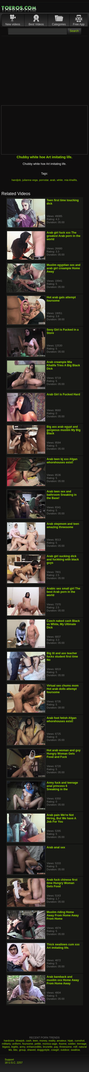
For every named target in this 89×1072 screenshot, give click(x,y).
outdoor (65, 1049)
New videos (12, 24)
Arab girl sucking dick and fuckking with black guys (63, 559)
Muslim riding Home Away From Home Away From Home (63, 915)
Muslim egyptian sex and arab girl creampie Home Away (63, 268)
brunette (47, 1046)
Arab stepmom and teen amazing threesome (63, 525)
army (22, 1046)
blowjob (20, 1040)
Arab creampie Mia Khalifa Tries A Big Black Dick (63, 365)
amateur (61, 1040)
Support (9, 1059)
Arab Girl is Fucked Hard (63, 394)
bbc (15, 1049)
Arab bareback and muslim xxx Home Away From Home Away (63, 980)
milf (75, 1046)
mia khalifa (70, 180)
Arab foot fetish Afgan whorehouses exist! (62, 719)
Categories (59, 24)
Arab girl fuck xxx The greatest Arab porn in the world (63, 236)
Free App (78, 24)
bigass (6, 1046)
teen (35, 1040)
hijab (70, 1040)
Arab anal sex (56, 847)
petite (38, 1043)
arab (52, 180)
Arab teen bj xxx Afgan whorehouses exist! (62, 460)
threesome (65, 1046)
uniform (16, 1043)
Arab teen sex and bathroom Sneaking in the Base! (62, 495)
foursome (27, 1043)
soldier (71, 1043)
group (22, 1049)
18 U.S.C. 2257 (14, 1062)
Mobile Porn (19, 8)
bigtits (14, 1046)
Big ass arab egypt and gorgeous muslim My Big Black (64, 430)
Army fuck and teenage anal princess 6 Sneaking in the (62, 786)
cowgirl (55, 1049)
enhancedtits (34, 1046)
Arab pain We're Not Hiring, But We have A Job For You (61, 818)
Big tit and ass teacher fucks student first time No (62, 657)
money (43, 1040)
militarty (6, 1043)
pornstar (44, 180)
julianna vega (30, 180)
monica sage (49, 1043)
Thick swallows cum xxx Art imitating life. (63, 946)
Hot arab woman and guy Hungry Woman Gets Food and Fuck (64, 754)
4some (62, 1043)
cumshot (79, 1040)
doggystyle (43, 1049)
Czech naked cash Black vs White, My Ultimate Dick (63, 624)
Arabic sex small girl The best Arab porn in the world (63, 592)
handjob (16, 180)
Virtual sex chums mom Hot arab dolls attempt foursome (63, 689)
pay (56, 1046)
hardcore (9, 1040)
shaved (31, 1049)
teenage (81, 1043)
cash (28, 1040)
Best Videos (36, 24)
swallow (75, 1049)
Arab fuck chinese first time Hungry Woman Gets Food (62, 883)
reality (51, 1040)
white (60, 180)
